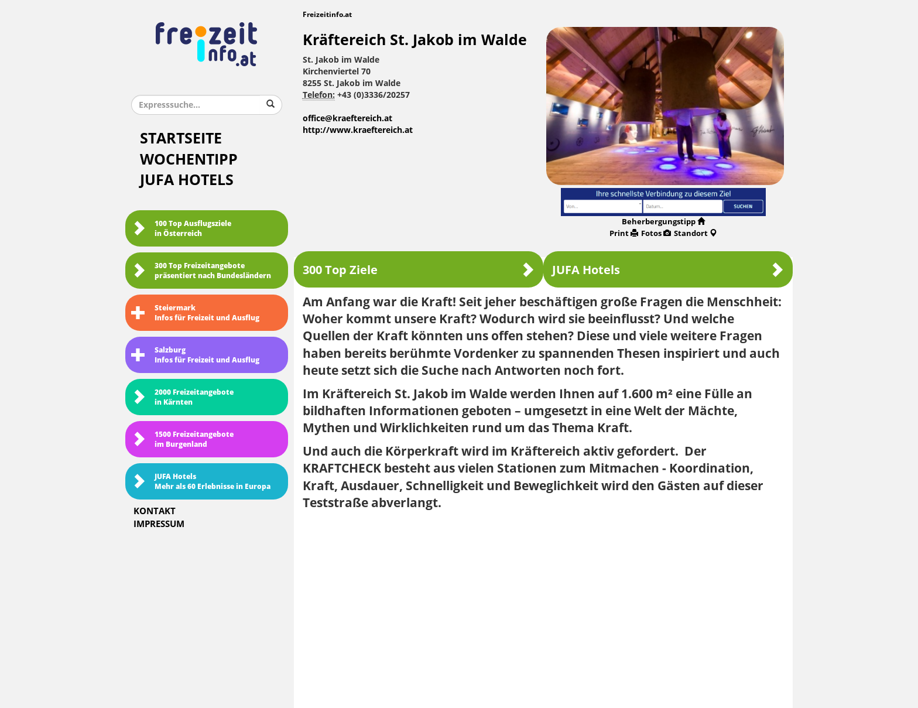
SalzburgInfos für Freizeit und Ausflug (195, 355)
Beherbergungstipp (663, 221)
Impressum (158, 524)
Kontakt (154, 511)
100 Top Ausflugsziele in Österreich (181, 229)
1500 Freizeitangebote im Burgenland (182, 439)
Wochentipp (189, 159)
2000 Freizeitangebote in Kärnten (182, 397)
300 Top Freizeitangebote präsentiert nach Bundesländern (201, 271)
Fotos (656, 233)
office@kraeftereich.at (347, 119)
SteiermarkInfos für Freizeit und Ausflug (195, 313)
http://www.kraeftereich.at (358, 130)
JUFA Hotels (187, 180)
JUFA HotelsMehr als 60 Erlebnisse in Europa (200, 482)
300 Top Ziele (419, 269)
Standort (695, 233)
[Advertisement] (543, 605)
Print (623, 233)
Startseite (181, 138)
